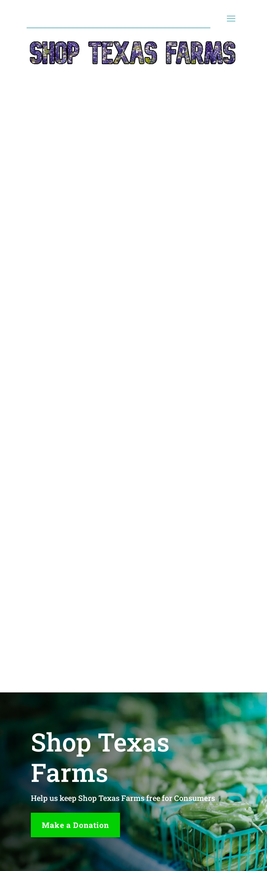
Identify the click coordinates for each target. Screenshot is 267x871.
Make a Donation (75, 825)
